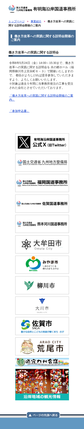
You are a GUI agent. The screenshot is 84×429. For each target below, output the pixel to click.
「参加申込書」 (19, 111)
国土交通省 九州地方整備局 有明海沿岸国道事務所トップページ (20, 423)
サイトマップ (64, 423)
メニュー (42, 423)
